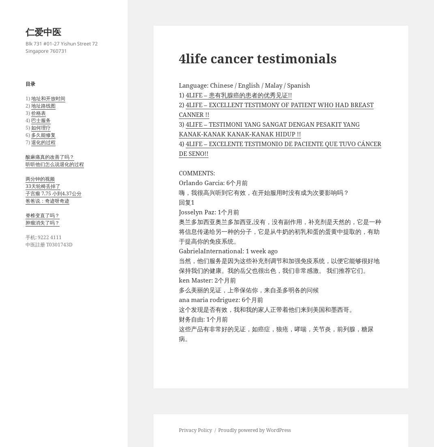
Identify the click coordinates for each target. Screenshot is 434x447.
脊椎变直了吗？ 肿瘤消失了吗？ (43, 219)
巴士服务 (41, 120)
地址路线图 (43, 105)
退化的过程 (43, 142)
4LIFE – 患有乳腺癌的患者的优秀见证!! (239, 95)
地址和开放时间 (48, 98)
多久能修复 (43, 135)
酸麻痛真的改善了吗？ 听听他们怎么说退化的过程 (55, 160)
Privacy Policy (195, 430)
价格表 (38, 113)
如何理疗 (41, 127)
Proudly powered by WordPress (254, 430)
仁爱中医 (43, 32)
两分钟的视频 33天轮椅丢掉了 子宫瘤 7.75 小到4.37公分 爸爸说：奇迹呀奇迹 (54, 189)
